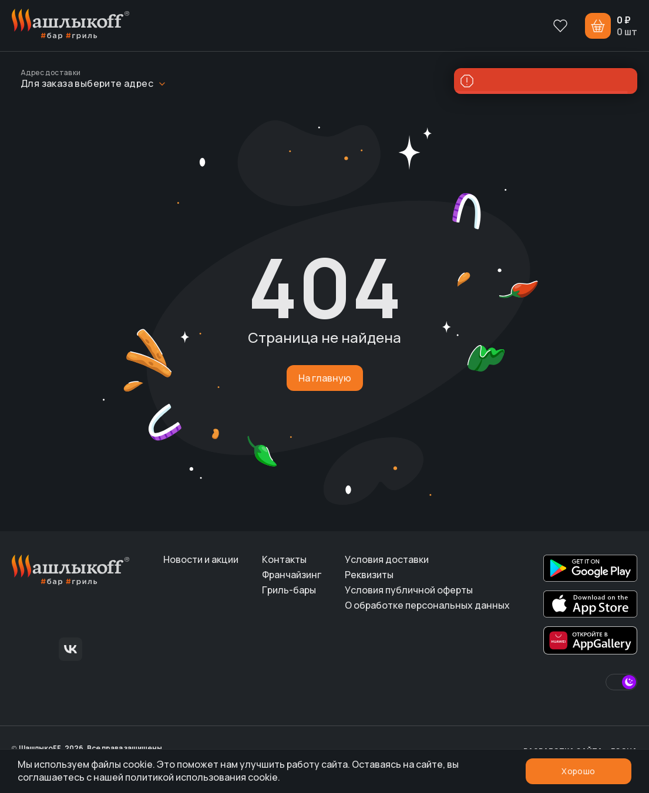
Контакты (284, 559)
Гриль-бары (289, 590)
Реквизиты (369, 574)
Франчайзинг (291, 574)
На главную (324, 378)
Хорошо (578, 771)
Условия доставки (387, 559)
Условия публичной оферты (409, 590)
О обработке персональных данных (427, 605)
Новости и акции (200, 559)
